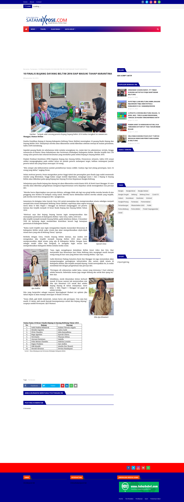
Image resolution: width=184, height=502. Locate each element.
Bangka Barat (130, 191)
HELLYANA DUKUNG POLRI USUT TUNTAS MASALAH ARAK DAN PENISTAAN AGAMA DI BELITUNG (143, 138)
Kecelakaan (130, 198)
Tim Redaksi (129, 499)
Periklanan (139, 499)
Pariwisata (33, 69)
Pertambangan (123, 205)
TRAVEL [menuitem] (43, 29)
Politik (149, 205)
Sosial (120, 213)
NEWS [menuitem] (33, 29)
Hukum (120, 198)
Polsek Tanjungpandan (150, 209)
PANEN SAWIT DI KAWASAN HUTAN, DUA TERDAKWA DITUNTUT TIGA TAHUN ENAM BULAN (144, 126)
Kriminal (149, 198)
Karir (146, 499)
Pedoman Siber (155, 499)
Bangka (120, 191)
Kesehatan (139, 198)
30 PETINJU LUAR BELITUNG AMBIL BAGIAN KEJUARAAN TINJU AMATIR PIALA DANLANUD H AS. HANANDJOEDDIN (144, 103)
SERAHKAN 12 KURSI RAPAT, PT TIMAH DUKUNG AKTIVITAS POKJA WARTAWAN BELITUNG (143, 92)
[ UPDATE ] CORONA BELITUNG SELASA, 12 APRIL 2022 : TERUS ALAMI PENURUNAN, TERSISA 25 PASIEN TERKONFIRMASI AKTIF (144, 115)
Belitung (134, 195)
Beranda (26, 69)
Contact (38, 2)
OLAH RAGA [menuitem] (55, 29)
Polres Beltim (135, 209)
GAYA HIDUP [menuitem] (69, 29)
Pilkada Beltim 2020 (137, 205)
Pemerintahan (145, 202)
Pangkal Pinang (123, 202)
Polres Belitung (123, 209)
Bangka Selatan (143, 191)
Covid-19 (155, 195)
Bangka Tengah (123, 195)
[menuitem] (26, 29)
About (32, 2)
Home (25, 2)
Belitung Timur (145, 195)
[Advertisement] (70, 48)
